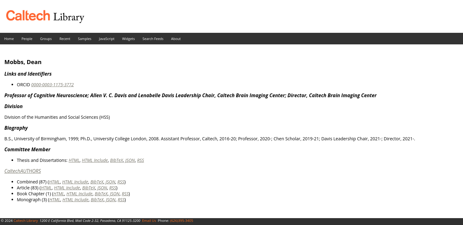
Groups (46, 38)
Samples (84, 38)
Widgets (128, 38)
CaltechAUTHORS (22, 171)
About (176, 38)
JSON (130, 160)
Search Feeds (152, 38)
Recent (65, 38)
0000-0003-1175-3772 (52, 85)
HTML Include (95, 160)
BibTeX (116, 160)
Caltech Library (25, 220)
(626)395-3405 (181, 220)
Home (9, 38)
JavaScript (106, 38)
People (27, 38)
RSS (140, 160)
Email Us (149, 220)
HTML (74, 160)
